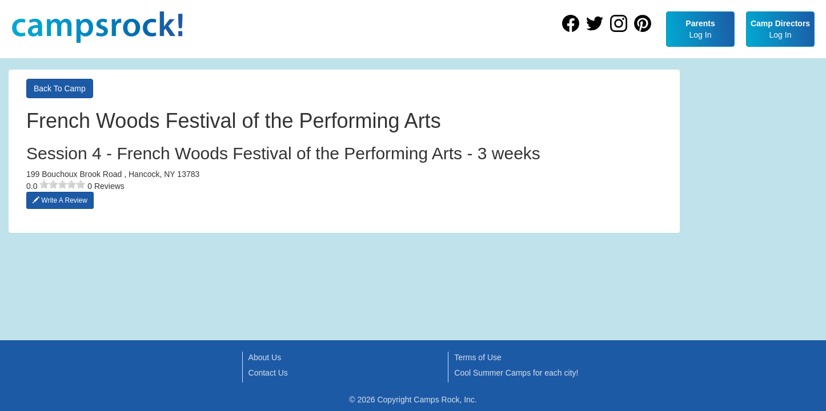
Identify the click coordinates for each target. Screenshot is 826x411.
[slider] (62, 184)
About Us (265, 357)
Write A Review (60, 200)
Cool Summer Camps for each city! (516, 372)
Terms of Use (477, 357)
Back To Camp (60, 88)
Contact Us (268, 372)
